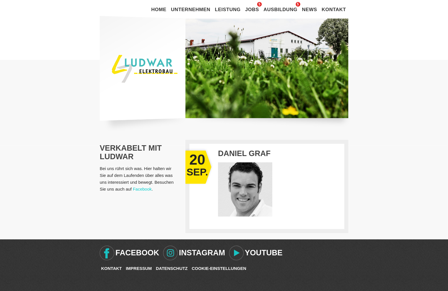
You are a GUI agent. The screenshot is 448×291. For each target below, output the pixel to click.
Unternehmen (190, 9)
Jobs (252, 9)
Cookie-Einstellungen (219, 268)
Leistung (228, 9)
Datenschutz (171, 268)
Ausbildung (280, 9)
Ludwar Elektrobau (144, 68)
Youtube (264, 252)
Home (158, 9)
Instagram (202, 252)
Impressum (139, 268)
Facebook (142, 189)
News (309, 9)
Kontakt (334, 9)
